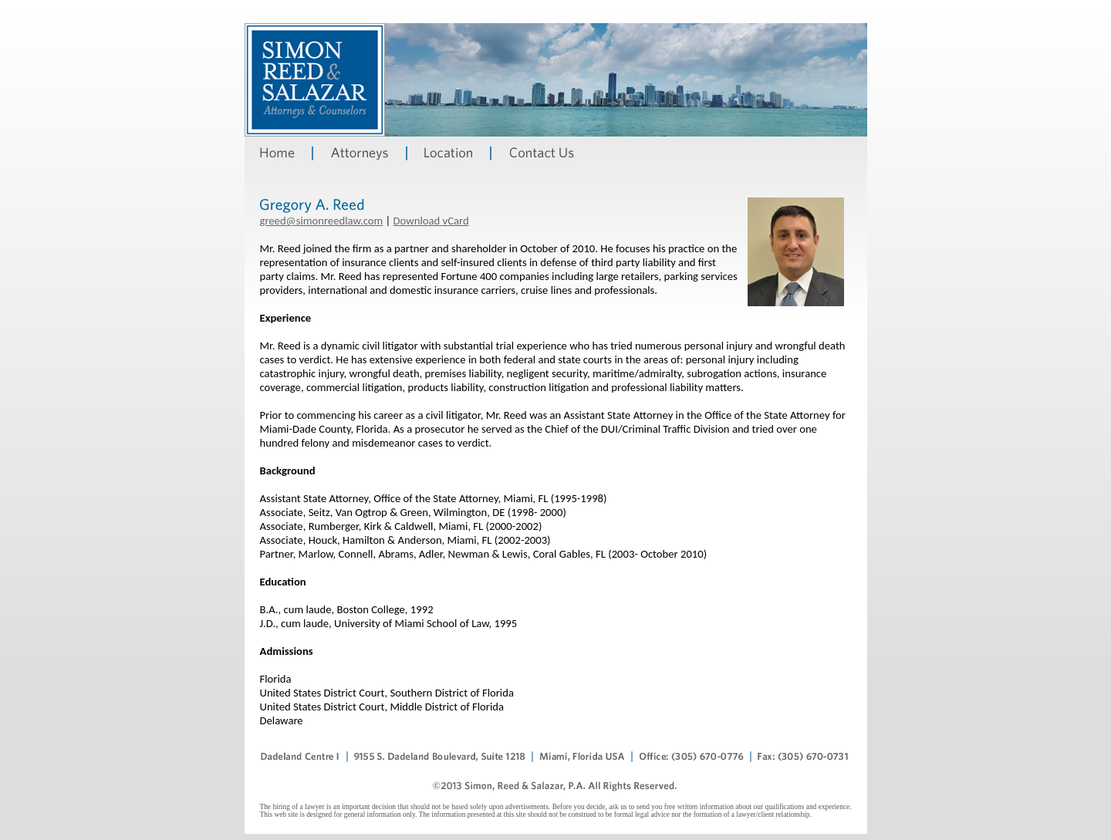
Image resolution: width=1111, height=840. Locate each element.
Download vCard (431, 221)
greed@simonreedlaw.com (321, 221)
